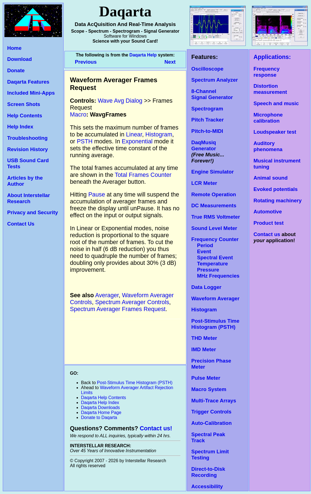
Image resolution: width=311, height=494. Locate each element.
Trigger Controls (211, 412)
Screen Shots (23, 104)
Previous (86, 62)
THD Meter (204, 338)
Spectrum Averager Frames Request (118, 309)
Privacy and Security (32, 212)
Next (170, 62)
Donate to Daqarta (99, 417)
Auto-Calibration (211, 423)
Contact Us (20, 224)
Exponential (137, 141)
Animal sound (270, 178)
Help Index (20, 127)
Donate (16, 70)
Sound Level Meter (214, 228)
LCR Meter (204, 183)
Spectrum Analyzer (214, 80)
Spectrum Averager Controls (132, 302)
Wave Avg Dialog (120, 100)
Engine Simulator (212, 172)
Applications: (272, 57)
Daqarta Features (28, 82)
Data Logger (206, 287)
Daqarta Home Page (101, 412)
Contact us (266, 234)
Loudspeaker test (274, 132)
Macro (78, 114)
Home (14, 48)
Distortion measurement (270, 89)
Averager (107, 295)
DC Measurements (213, 205)
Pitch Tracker (207, 120)
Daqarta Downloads (100, 407)
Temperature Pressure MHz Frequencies (215, 270)
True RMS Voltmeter (215, 217)
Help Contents (24, 115)
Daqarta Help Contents (103, 397)
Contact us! (156, 428)
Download (19, 59)
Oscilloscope (207, 69)
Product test (268, 223)
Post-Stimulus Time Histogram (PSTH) (215, 324)
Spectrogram (207, 109)
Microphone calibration (268, 118)
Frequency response (266, 72)
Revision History (27, 149)
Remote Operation (213, 194)
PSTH (85, 141)
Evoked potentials (275, 189)
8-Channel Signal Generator (212, 94)
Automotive (267, 211)
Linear (134, 134)
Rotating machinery (277, 200)
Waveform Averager (215, 298)
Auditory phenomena (268, 146)
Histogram (204, 309)
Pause (96, 194)
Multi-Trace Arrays (213, 401)
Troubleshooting (27, 138)
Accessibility (207, 486)
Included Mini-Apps (31, 93)
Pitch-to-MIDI (207, 131)
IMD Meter (203, 349)
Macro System (208, 389)
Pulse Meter (205, 378)
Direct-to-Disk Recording (208, 472)
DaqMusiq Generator (203, 145)
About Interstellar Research (28, 198)
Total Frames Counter (143, 175)
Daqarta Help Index (100, 402)
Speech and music (276, 103)
